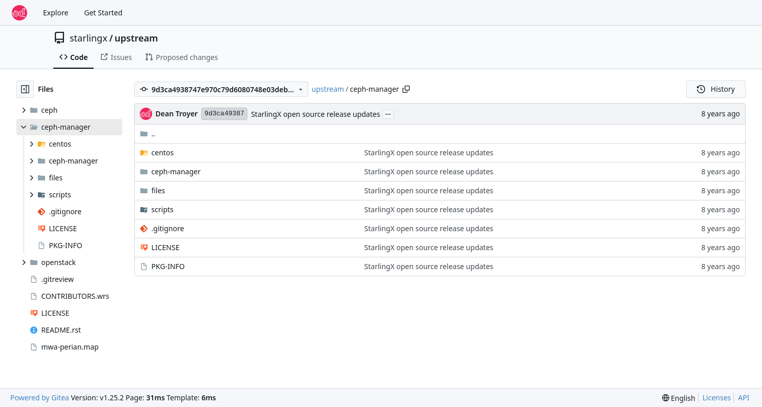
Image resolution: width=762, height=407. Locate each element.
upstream (136, 38)
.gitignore (168, 228)
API (743, 397)
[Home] (19, 13)
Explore (55, 12)
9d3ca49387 (224, 113)
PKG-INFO (168, 266)
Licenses (717, 397)
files (158, 190)
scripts (163, 209)
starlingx (89, 38)
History (716, 89)
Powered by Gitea (39, 397)
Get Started (103, 12)
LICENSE (166, 247)
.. (148, 133)
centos (163, 152)
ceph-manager (176, 171)
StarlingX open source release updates (315, 114)
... (388, 113)
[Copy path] (406, 89)
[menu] (678, 398)
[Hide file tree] (25, 89)
